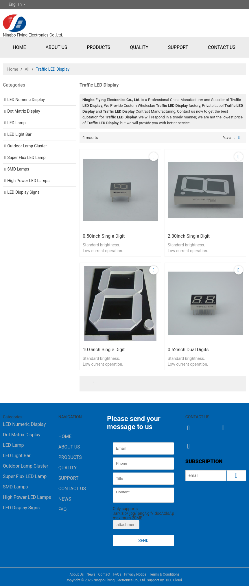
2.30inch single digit (189, 236)
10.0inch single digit (104, 349)
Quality (139, 47)
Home (19, 47)
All (27, 69)
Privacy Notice (135, 574)
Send (143, 540)
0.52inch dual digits (188, 349)
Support (178, 47)
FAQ (62, 509)
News (64, 499)
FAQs (117, 574)
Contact (104, 574)
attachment (126, 524)
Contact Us (221, 47)
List (235, 137)
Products (98, 47)
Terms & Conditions (164, 574)
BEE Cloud (174, 580)
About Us (56, 47)
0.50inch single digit (104, 236)
